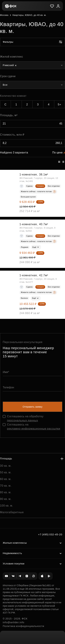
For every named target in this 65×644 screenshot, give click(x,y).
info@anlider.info (13, 622)
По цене (57, 152)
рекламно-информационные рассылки (33, 428)
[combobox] (32, 65)
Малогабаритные (12, 512)
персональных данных (22, 420)
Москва (4, 15)
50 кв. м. (5, 472)
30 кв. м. (5, 465)
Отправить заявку (32, 406)
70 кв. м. (5, 485)
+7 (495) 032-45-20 (50, 534)
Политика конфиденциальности (23, 626)
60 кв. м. (5, 479)
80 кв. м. (5, 492)
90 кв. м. (5, 499)
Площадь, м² (9, 115)
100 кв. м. (6, 505)
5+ (59, 104)
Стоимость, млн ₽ (12, 134)
